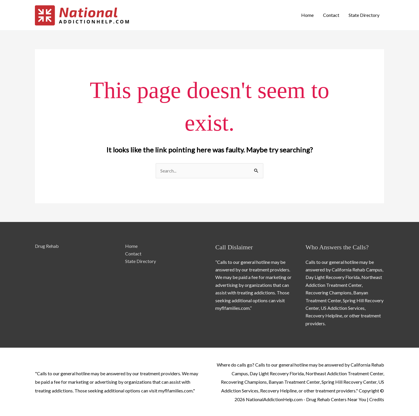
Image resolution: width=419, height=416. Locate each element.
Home (307, 15)
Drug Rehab (47, 246)
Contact (331, 15)
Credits (376, 399)
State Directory (364, 15)
